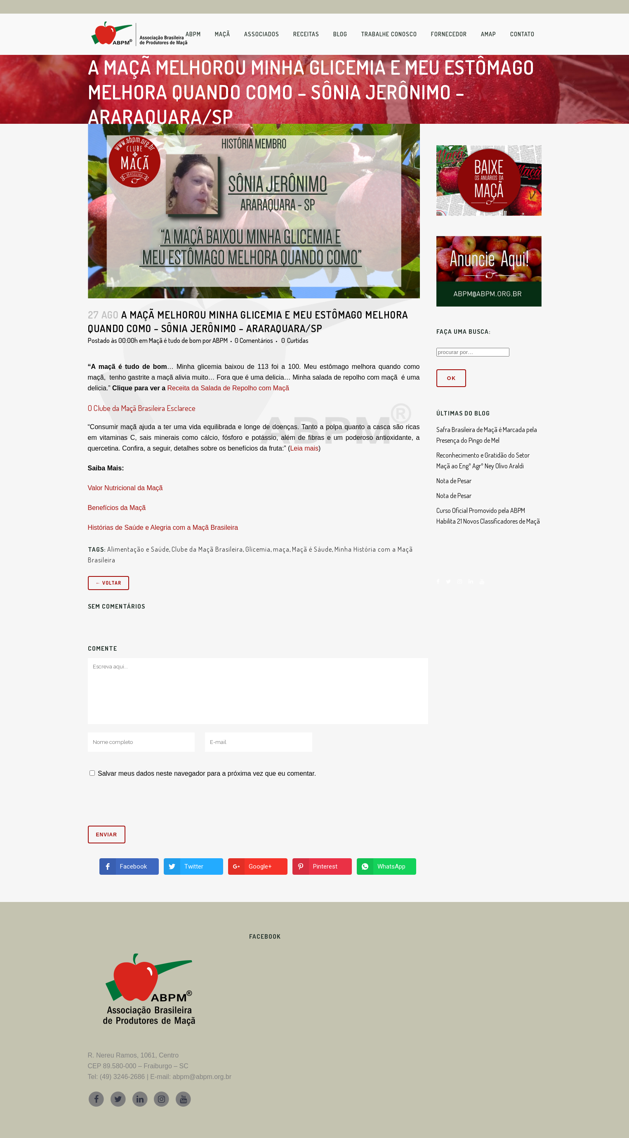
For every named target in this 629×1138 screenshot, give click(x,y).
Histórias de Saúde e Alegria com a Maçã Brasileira (163, 527)
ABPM (220, 340)
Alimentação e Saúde (138, 549)
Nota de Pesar (453, 481)
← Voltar (108, 583)
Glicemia (258, 549)
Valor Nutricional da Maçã (125, 487)
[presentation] (144, 805)
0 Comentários (254, 340)
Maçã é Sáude (312, 549)
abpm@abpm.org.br (202, 1076)
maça (281, 549)
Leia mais (304, 448)
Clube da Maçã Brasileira (207, 549)
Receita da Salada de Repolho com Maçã (228, 388)
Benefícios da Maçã (117, 507)
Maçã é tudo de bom (175, 340)
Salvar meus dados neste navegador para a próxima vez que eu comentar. (207, 773)
